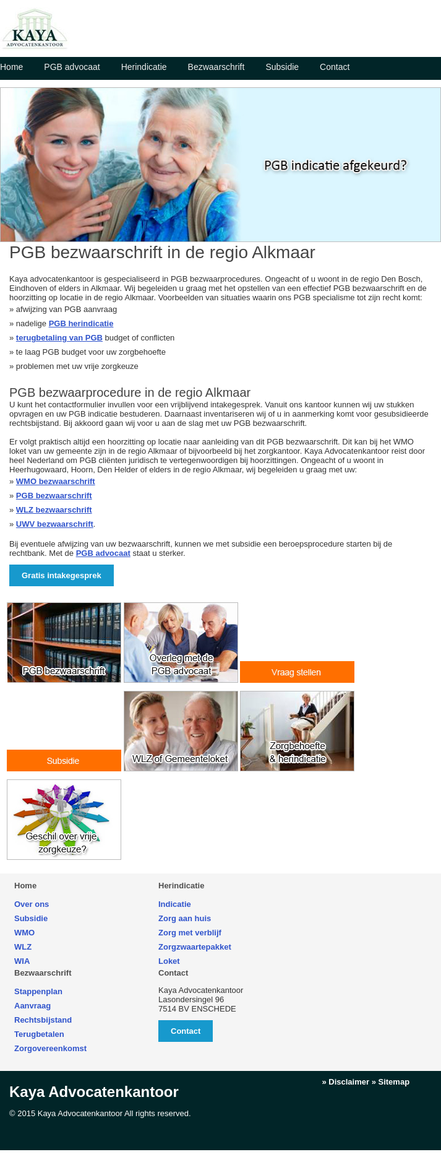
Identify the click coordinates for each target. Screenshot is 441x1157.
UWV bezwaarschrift (54, 524)
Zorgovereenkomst (50, 1048)
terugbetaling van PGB (59, 337)
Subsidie (282, 67)
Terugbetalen (39, 1034)
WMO (24, 932)
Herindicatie (144, 67)
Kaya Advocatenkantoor (94, 1091)
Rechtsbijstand (43, 1020)
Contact (334, 67)
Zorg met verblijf (189, 932)
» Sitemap (390, 1081)
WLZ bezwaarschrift (54, 509)
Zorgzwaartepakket (194, 946)
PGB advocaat (72, 67)
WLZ (23, 946)
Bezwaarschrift (216, 67)
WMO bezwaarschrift (55, 481)
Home (11, 67)
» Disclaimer (345, 1081)
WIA (22, 961)
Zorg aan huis (184, 918)
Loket (169, 961)
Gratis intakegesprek (61, 575)
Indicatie (174, 904)
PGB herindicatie (81, 323)
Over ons (31, 904)
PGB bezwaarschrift (54, 495)
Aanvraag (32, 1005)
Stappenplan (38, 991)
